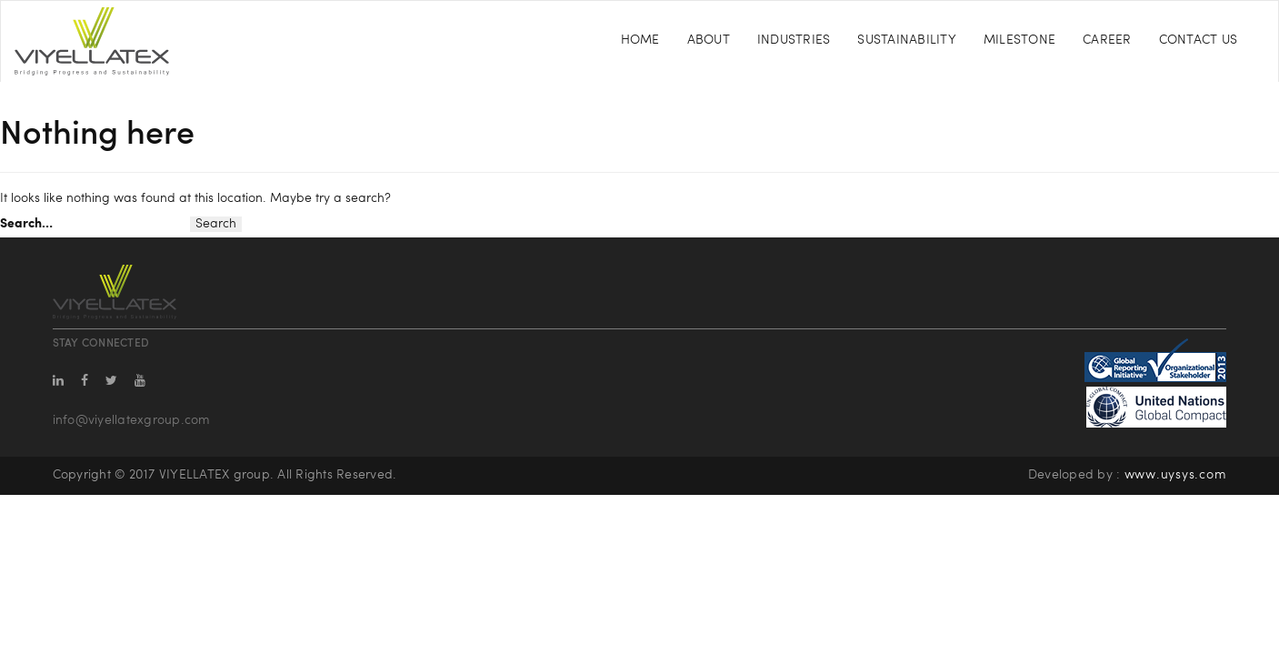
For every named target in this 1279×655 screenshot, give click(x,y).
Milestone (1019, 40)
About (708, 40)
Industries (794, 40)
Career (1107, 40)
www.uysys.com (1175, 475)
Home (640, 40)
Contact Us (1198, 40)
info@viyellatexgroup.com (132, 421)
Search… (26, 224)
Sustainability (906, 40)
